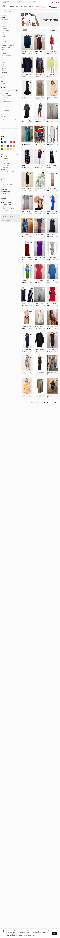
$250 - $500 (5, 165)
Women (12, 6)
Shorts (3, 59)
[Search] (26, 2)
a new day (4, 97)
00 (3, 119)
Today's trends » (6, 220)
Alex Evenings (5, 110)
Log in (52, 2)
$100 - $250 (5, 164)
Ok (54, 933)
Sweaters (4, 62)
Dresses (12, 11)
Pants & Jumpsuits (6, 55)
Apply (17, 171)
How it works (44, 6)
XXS (16, 127)
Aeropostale (5, 105)
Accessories (5, 19)
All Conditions (5, 191)
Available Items (6, 202)
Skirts (3, 60)
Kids (21, 6)
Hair (3, 70)
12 (9, 127)
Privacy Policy (31, 935)
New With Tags (5, 193)
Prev (32, 402)
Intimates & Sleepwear (8, 45)
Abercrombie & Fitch (7, 101)
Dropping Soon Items (7, 208)
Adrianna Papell (6, 103)
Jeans (3, 49)
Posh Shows (38, 6)
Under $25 (4, 158)
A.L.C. (3, 99)
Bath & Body (5, 72)
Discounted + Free (6, 184)
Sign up (57, 2)
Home (25, 6)
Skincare (4, 68)
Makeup (4, 53)
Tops (3, 66)
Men (17, 6)
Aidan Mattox (5, 107)
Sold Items (4, 210)
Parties (31, 6)
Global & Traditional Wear (8, 74)
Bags (3, 21)
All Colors (4, 139)
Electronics (3, 83)
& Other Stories (6, 95)
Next (56, 402)
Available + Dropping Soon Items (8, 205)
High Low (4, 28)
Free (3, 182)
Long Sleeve (5, 30)
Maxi (3, 32)
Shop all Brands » (6, 219)
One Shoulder (6, 38)
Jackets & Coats (6, 47)
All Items (4, 180)
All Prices (4, 156)
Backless (4, 26)
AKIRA (3, 108)
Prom (3, 40)
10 (3, 127)
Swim (3, 64)
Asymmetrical (6, 24)
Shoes (3, 57)
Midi (3, 34)
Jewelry (3, 51)
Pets (2, 81)
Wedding (4, 43)
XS (3, 130)
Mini (3, 36)
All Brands (4, 93)
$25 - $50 (4, 160)
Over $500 (5, 167)
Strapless (4, 42)
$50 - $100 (5, 162)
